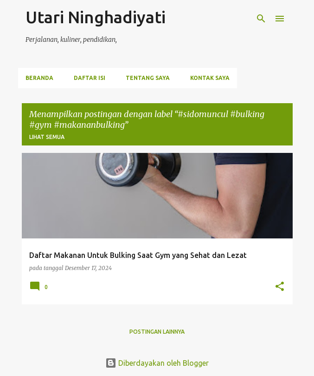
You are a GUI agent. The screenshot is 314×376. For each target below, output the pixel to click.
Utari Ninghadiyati (96, 16)
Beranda (39, 78)
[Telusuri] (261, 18)
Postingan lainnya (157, 332)
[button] (279, 287)
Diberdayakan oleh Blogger (157, 363)
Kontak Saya (210, 78)
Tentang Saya (148, 78)
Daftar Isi (89, 78)
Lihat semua (46, 137)
